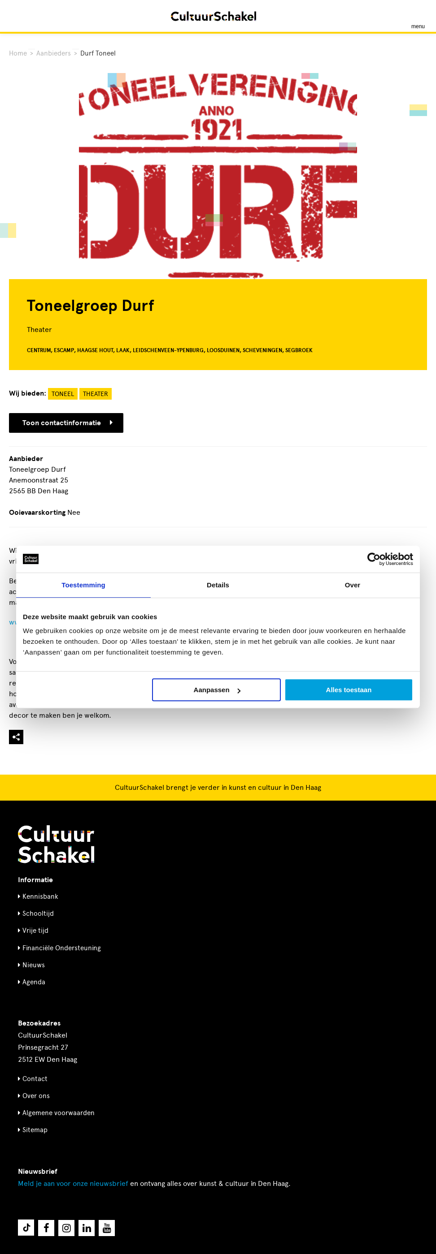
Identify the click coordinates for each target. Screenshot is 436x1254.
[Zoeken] (17, 16)
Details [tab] (218, 585)
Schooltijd (38, 913)
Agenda (33, 982)
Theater (95, 394)
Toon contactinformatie (67, 422)
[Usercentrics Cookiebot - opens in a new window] (374, 559)
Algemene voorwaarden (58, 1113)
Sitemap (35, 1130)
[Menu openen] (418, 16)
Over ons (36, 1096)
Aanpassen (217, 690)
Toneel (63, 394)
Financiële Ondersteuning (61, 948)
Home (18, 53)
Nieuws (33, 965)
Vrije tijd (35, 930)
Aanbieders (53, 53)
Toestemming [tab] (83, 585)
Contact (35, 1079)
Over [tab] (353, 585)
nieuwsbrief (73, 1183)
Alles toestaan (349, 690)
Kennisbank (40, 896)
